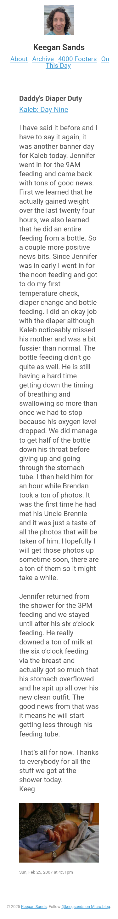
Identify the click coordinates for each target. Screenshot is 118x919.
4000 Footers (77, 59)
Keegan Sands (34, 906)
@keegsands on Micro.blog (85, 906)
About (19, 59)
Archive (43, 59)
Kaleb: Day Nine (43, 109)
